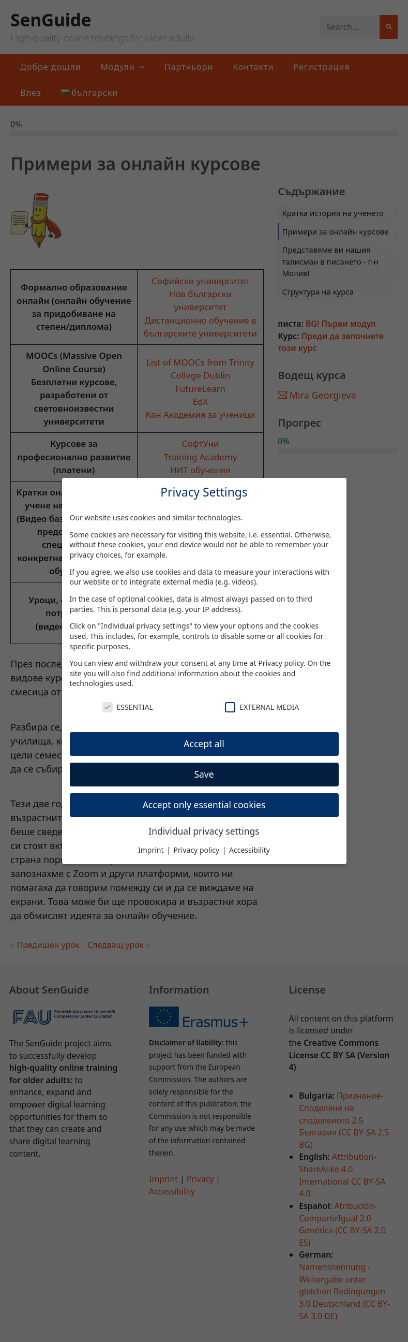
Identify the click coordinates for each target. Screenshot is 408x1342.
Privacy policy (281, 663)
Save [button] (204, 774)
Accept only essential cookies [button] (204, 804)
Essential (127, 707)
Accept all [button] (204, 743)
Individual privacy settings (203, 831)
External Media (262, 707)
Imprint (151, 850)
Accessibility (249, 850)
